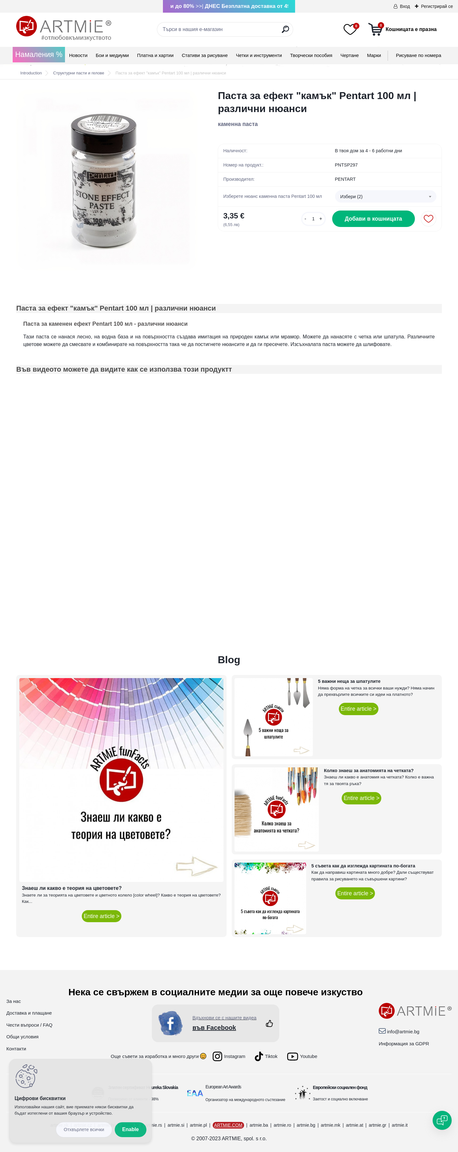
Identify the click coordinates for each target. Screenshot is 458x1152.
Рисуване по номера (418, 55)
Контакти (16, 1048)
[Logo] (63, 28)
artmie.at (354, 1125)
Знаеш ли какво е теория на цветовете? (72, 888)
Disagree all (84, 1129)
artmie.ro (282, 1125)
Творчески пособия (311, 55)
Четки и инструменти (259, 55)
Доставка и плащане (29, 1013)
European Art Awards (223, 1086)
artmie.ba (258, 1125)
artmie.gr (377, 1125)
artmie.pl (198, 1125)
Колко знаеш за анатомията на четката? (369, 770)
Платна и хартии (155, 55)
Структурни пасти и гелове (78, 73)
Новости (78, 55)
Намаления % (38, 54)
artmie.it (400, 1125)
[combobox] (385, 196)
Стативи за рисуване (205, 55)
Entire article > (101, 916)
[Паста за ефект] (106, 179)
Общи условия (22, 1036)
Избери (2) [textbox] (351, 196)
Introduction (31, 73)
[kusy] (313, 219)
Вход (405, 6)
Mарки (374, 55)
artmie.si (176, 1125)
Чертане (349, 55)
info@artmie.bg (403, 1031)
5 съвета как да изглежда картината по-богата (363, 865)
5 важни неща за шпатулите (349, 681)
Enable (130, 1129)
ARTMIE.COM (228, 1125)
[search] (285, 32)
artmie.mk (330, 1125)
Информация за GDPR (404, 1043)
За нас (13, 1001)
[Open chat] (442, 1120)
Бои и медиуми (112, 55)
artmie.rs (153, 1125)
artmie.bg (306, 1125)
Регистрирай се (437, 6)
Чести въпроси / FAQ (29, 1025)
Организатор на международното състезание (245, 1100)
